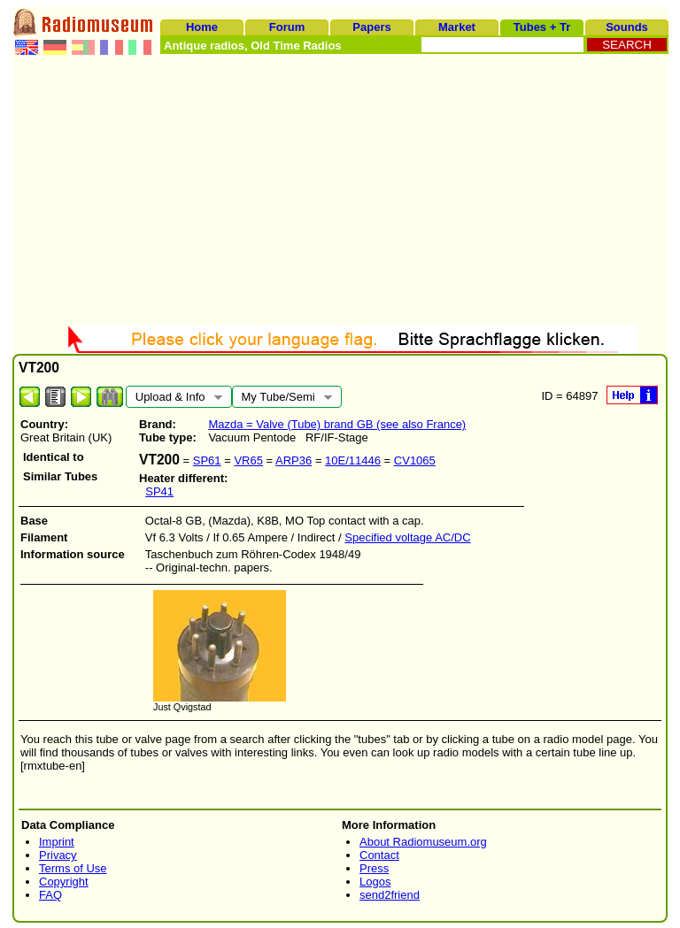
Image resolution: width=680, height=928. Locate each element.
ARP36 (293, 460)
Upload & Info (174, 399)
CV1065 (415, 460)
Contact (379, 855)
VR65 (248, 460)
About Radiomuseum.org (423, 841)
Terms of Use (73, 868)
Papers (371, 27)
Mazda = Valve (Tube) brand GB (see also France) (337, 424)
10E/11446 (353, 460)
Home (202, 27)
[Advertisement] (340, 193)
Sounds (627, 27)
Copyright (64, 881)
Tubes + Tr (542, 27)
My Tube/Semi (282, 399)
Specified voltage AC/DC (407, 537)
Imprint (56, 841)
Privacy (58, 855)
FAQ (50, 894)
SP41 (159, 491)
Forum (287, 27)
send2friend (389, 894)
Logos (374, 881)
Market (456, 27)
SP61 (207, 460)
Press (374, 868)
